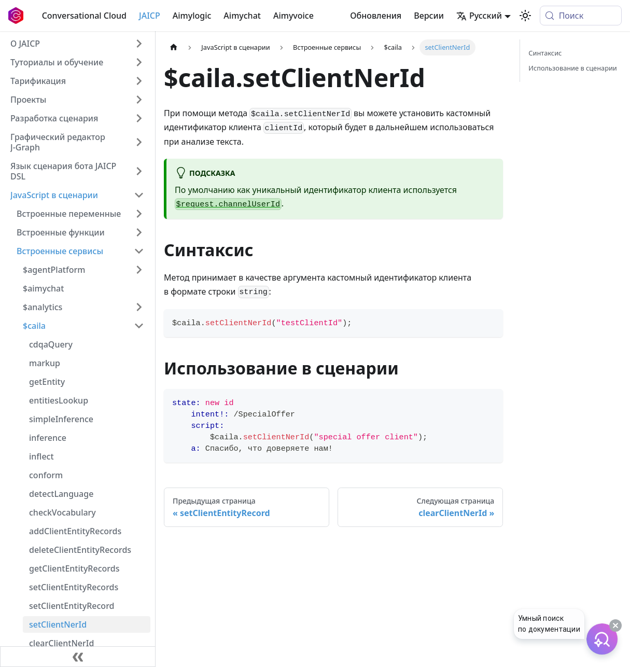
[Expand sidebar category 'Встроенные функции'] (139, 232)
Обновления (375, 15)
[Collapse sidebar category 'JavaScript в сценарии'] (139, 195)
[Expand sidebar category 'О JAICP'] (139, 43)
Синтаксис (545, 53)
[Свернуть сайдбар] (78, 656)
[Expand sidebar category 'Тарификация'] (139, 81)
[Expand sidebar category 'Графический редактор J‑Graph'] (139, 142)
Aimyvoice (293, 15)
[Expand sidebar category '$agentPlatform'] (139, 269)
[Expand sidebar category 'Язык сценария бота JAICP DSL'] (139, 171)
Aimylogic (192, 15)
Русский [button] (479, 15)
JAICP (149, 15)
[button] (77, 62)
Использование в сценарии (572, 68)
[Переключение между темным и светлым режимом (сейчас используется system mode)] (525, 15)
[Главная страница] (174, 47)
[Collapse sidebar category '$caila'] (139, 325)
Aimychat (242, 15)
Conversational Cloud (84, 15)
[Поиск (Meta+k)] (581, 15)
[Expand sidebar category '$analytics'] (139, 307)
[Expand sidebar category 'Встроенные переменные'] (139, 213)
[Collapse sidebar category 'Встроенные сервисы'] (139, 251)
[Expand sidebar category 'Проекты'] (139, 99)
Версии (429, 15)
